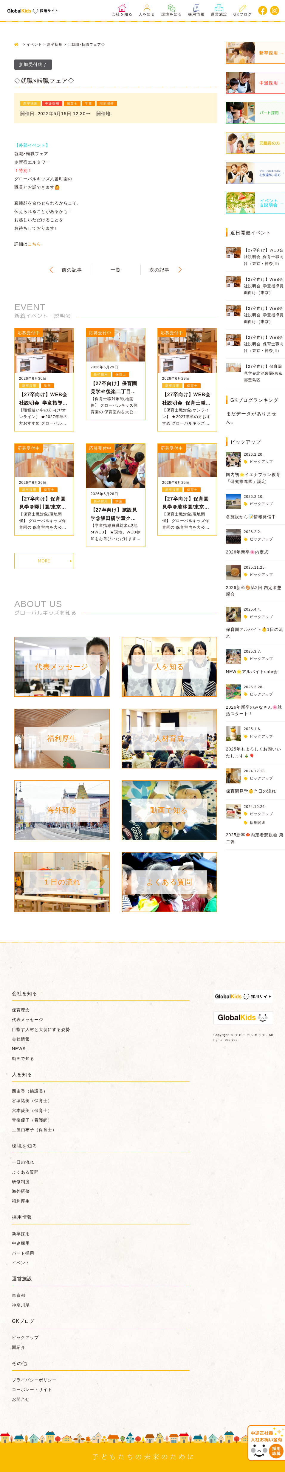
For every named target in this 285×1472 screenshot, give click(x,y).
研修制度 (21, 1181)
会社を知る (122, 10)
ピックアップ (261, 462)
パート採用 (23, 1253)
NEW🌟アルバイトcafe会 (252, 671)
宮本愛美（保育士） (32, 1110)
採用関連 (257, 822)
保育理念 (21, 1010)
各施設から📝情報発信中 (251, 516)
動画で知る (23, 1058)
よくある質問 (25, 1172)
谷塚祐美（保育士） (32, 1100)
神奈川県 (21, 1304)
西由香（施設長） (30, 1091)
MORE (44, 561)
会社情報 (21, 1039)
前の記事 (72, 269)
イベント (21, 1262)
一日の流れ (23, 1162)
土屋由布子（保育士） (34, 1129)
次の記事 (159, 269)
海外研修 (21, 1191)
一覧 (116, 269)
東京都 (18, 1295)
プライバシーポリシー (34, 1380)
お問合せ (21, 1399)
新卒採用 (21, 1233)
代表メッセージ (27, 1019)
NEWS (19, 1048)
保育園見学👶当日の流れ (251, 791)
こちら (34, 244)
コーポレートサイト (32, 1389)
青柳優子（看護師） (32, 1120)
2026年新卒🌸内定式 (247, 552)
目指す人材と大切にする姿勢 (41, 1029)
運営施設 (219, 10)
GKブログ (242, 10)
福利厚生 (21, 1201)
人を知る (147, 10)
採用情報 (196, 10)
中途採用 (21, 1243)
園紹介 (18, 1347)
